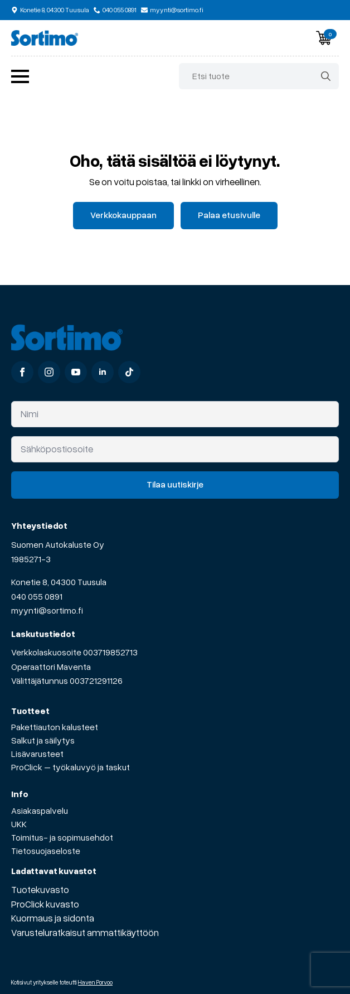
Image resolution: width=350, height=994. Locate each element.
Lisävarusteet (37, 753)
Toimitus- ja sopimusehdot (62, 837)
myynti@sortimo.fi (47, 610)
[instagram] (49, 372)
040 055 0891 (36, 596)
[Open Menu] (20, 76)
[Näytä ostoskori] (324, 38)
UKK (19, 823)
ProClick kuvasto (45, 904)
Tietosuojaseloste (45, 850)
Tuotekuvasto (40, 889)
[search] (326, 76)
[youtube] (76, 372)
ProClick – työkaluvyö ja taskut (70, 767)
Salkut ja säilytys (43, 740)
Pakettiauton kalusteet (54, 726)
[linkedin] (102, 372)
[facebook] (22, 372)
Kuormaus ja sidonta (52, 918)
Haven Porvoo (95, 982)
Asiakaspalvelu (39, 810)
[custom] (129, 372)
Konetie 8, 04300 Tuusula (58, 581)
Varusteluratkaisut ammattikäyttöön (85, 932)
